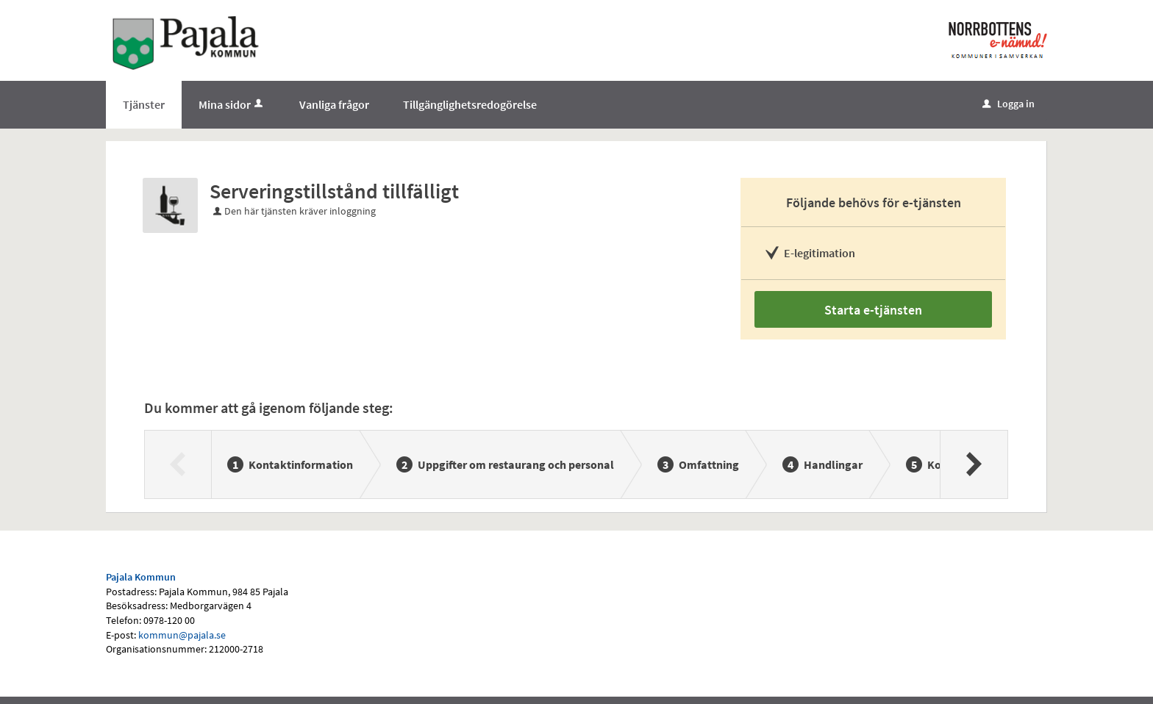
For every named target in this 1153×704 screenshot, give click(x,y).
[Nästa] (973, 464)
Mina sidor (232, 104)
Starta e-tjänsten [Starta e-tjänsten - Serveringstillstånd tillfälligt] (873, 309)
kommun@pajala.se (182, 635)
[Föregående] (178, 464)
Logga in (1008, 103)
